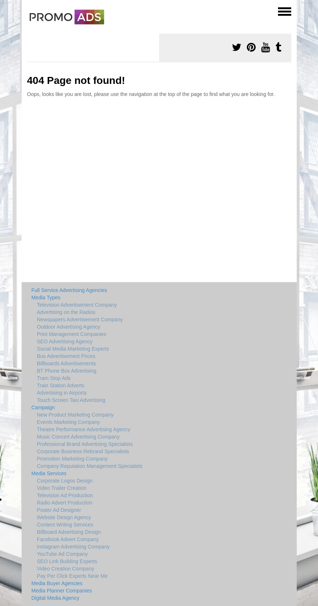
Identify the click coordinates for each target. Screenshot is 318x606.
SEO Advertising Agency (65, 341)
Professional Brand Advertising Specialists (85, 444)
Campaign (43, 407)
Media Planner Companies (62, 591)
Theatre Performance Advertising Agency (83, 429)
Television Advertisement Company (77, 305)
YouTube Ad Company (62, 554)
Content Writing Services (65, 525)
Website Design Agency (64, 517)
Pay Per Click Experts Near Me (72, 576)
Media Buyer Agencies (57, 583)
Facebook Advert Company (68, 539)
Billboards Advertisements (66, 363)
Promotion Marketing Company (72, 459)
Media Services (49, 473)
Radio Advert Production (64, 503)
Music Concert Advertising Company (78, 437)
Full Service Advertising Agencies (69, 290)
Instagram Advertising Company (73, 547)
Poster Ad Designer (59, 510)
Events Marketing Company (68, 422)
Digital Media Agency (56, 598)
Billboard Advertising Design (69, 532)
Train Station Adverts (60, 385)
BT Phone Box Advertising (66, 371)
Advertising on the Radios (66, 312)
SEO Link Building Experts (67, 561)
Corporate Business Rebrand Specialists (83, 451)
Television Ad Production (65, 495)
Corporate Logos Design (65, 481)
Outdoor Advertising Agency (68, 327)
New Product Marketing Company (75, 415)
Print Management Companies (71, 334)
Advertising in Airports (62, 393)
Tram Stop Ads (54, 378)
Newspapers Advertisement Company (80, 319)
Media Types (46, 297)
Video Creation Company (65, 569)
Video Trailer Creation (62, 488)
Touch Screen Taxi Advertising (71, 400)
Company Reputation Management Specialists (90, 466)
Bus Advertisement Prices (66, 356)
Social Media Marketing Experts (73, 349)
